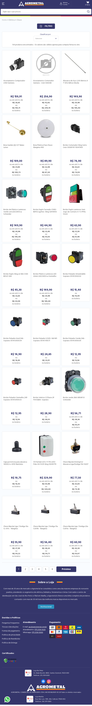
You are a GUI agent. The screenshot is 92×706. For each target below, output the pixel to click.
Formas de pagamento (11, 631)
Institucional (46, 606)
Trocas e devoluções (10, 627)
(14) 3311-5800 (46, 701)
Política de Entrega (9, 642)
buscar (88, 11)
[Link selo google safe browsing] (10, 660)
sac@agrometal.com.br (37, 627)
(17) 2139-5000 (37, 632)
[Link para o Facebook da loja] (43, 681)
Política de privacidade (11, 635)
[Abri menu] (3, 4)
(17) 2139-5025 (40, 629)
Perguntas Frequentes (10, 623)
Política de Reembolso (11, 638)
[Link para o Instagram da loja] (49, 681)
